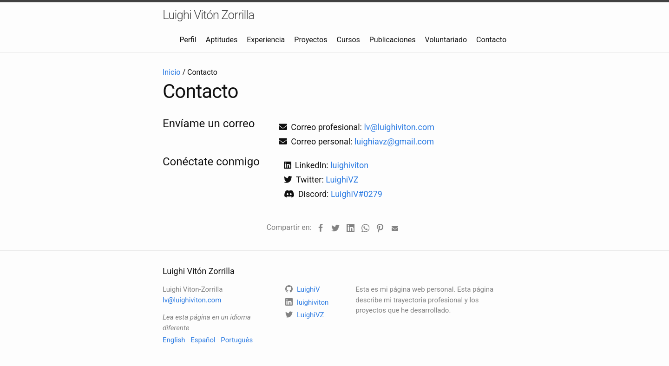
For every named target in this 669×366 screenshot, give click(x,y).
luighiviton (349, 165)
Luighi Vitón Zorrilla (208, 15)
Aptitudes (221, 39)
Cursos (348, 39)
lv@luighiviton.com (399, 127)
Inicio (171, 72)
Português (237, 340)
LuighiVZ (342, 179)
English (174, 340)
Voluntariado (446, 39)
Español (202, 340)
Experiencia (266, 39)
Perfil (188, 39)
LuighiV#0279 (356, 194)
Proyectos (310, 39)
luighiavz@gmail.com (394, 141)
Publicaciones (392, 39)
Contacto (491, 39)
